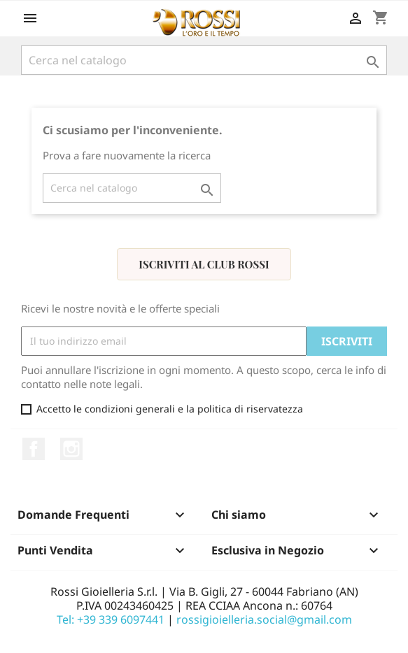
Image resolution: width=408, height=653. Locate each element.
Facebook (33, 449)
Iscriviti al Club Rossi (204, 264)
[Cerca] (204, 60)
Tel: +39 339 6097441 (110, 619)
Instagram (71, 449)
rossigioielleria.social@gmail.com (264, 619)
